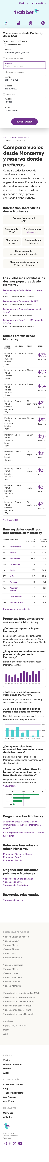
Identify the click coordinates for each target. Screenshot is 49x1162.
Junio (5, 1034)
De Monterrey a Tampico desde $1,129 (21, 301)
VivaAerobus (33, 232)
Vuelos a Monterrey (12, 957)
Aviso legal (7, 1138)
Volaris (13, 552)
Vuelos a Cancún (11, 941)
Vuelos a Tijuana (11, 949)
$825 (43, 419)
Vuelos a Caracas (11, 981)
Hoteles (7, 1068)
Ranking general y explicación (17, 609)
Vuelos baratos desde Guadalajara (19, 997)
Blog (5, 1088)
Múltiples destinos (14, 44)
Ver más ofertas (10, 520)
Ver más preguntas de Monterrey (18, 832)
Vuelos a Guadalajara (13, 965)
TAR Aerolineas (16, 602)
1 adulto (8, 101)
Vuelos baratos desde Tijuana (17, 1010)
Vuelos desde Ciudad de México (18, 878)
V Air (12, 576)
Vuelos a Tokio (10, 953)
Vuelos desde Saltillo (13, 882)
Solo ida (25, 41)
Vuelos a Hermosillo (12, 977)
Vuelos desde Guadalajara (15, 885)
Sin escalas (10, 94)
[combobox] (24, 51)
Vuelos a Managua (12, 986)
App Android (9, 1097)
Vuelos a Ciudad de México (16, 936)
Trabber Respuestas (14, 1092)
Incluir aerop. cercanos (15, 58)
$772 (43, 355)
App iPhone (9, 1101)
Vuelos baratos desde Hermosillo (18, 1014)
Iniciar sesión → (39, 3)
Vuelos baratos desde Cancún (17, 1005)
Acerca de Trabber (13, 1084)
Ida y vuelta (11, 41)
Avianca (13, 582)
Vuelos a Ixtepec (11, 973)
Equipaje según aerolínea (15, 1025)
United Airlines (16, 596)
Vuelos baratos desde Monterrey (18, 1001)
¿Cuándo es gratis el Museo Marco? (20, 821)
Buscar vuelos (24, 121)
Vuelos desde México (13, 900)
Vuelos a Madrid (10, 945)
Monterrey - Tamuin (12, 860)
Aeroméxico (15, 558)
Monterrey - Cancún (12, 857)
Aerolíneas (8, 1021)
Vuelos (6, 1060)
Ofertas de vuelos (12, 1064)
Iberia (12, 570)
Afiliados (7, 1117)
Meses (6, 1029)
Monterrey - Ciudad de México (17, 854)
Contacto (8, 1113)
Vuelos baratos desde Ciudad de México (22, 993)
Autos (6, 1073)
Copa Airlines (15, 564)
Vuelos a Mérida (10, 969)
